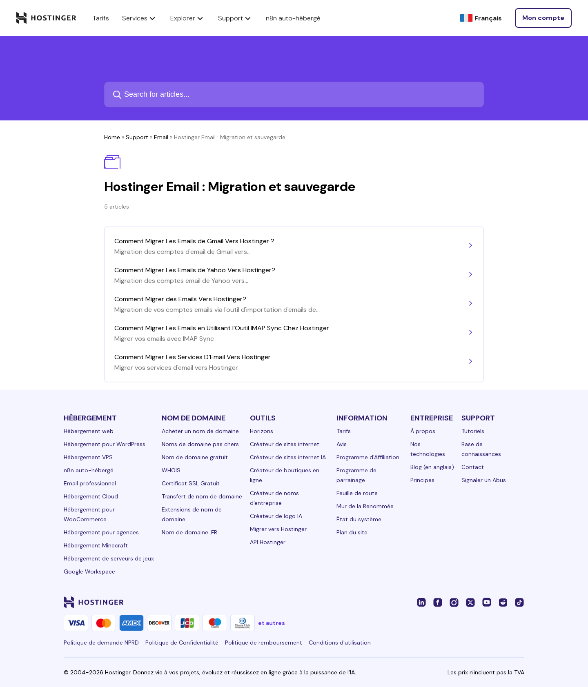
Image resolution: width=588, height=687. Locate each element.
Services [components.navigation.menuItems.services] (139, 18)
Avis (341, 444)
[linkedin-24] (421, 602)
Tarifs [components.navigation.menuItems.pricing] (101, 18)
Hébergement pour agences (101, 532)
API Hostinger (267, 542)
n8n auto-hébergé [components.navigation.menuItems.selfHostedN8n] (293, 18)
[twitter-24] (470, 602)
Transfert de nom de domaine (202, 496)
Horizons (261, 431)
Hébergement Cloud (91, 496)
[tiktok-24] (519, 602)
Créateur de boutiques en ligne (284, 475)
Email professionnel (90, 483)
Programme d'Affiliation (367, 457)
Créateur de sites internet (284, 444)
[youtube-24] (487, 602)
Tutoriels (472, 431)
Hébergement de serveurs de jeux (109, 558)
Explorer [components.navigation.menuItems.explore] (187, 18)
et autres (271, 623)
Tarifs (343, 431)
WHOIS (171, 470)
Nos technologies (427, 449)
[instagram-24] (454, 602)
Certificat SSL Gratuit (191, 483)
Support (137, 137)
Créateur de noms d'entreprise (274, 498)
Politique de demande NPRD (101, 642)
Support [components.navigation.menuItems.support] (235, 18)
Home (112, 137)
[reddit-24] (503, 602)
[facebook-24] (438, 602)
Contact (472, 467)
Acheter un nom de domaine (200, 431)
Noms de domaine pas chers (200, 444)
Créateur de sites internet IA (288, 457)
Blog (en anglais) (432, 467)
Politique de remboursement (263, 642)
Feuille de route (357, 493)
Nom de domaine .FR (189, 532)
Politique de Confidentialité (181, 642)
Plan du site (352, 532)
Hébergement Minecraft (96, 545)
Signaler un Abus (483, 480)
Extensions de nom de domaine (192, 514)
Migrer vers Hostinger (278, 529)
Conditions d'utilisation (340, 642)
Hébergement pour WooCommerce (89, 514)
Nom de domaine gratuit (195, 457)
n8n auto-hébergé (89, 470)
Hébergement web (89, 431)
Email (161, 137)
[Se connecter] (543, 18)
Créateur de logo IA (276, 516)
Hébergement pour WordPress (104, 444)
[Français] (481, 18)
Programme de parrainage (356, 475)
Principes (422, 480)
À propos (422, 431)
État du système (358, 519)
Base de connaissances (481, 449)
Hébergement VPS (88, 457)
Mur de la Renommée (365, 506)
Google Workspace (89, 571)
